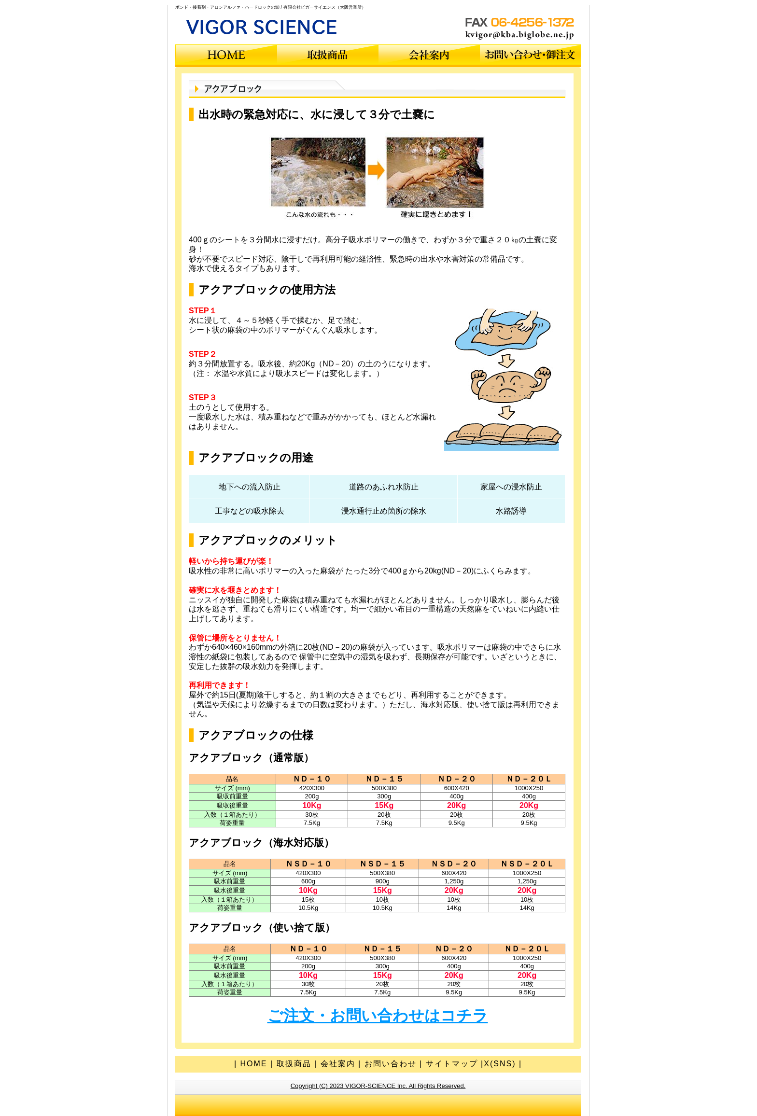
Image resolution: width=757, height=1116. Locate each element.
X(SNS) (500, 1064)
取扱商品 (294, 1064)
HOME (253, 1064)
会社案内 (338, 1064)
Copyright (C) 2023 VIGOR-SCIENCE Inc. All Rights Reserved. (378, 1085)
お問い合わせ (390, 1064)
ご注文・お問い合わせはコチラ (377, 1015)
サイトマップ (452, 1064)
